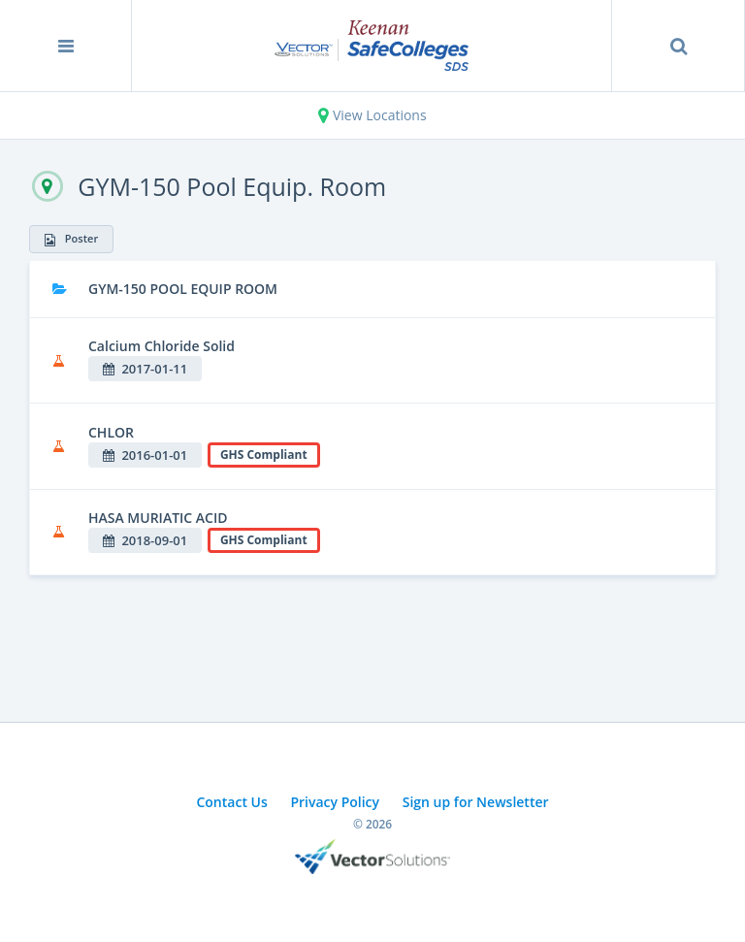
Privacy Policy (334, 802)
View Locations (372, 115)
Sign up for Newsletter (476, 802)
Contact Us (231, 802)
